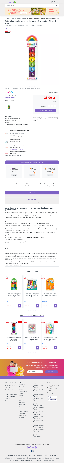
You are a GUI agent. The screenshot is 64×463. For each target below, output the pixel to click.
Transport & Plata (10, 392)
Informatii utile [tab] (32, 199)
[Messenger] (30, 447)
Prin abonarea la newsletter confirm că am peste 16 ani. (43, 365)
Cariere (21, 389)
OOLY (10, 116)
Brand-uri (7, 398)
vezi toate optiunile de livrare (13, 155)
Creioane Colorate (21, 18)
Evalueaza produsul (10, 97)
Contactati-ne (8, 403)
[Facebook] (28, 447)
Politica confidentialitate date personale (25, 398)
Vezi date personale (46, 367)
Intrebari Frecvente (10, 396)
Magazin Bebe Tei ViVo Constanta (38, 426)
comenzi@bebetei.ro (52, 394)
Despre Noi (22, 387)
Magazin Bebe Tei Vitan (38, 422)
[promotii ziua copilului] (32, 11)
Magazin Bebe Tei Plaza (38, 408)
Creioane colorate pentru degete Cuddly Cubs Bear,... (14, 295)
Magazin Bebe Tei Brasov (38, 391)
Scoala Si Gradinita (11, 18)
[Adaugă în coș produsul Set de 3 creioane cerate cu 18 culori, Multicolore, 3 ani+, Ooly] (19, 347)
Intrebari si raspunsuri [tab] (32, 203)
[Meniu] (6, 2)
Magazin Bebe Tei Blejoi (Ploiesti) (38, 431)
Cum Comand (9, 389)
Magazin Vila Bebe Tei (38, 400)
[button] (30, 86)
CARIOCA (44, 301)
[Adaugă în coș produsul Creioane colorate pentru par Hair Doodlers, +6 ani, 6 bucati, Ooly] (37, 305)
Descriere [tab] (32, 192)
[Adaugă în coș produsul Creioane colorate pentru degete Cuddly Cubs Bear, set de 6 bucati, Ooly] (19, 305)
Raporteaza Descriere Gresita (14, 265)
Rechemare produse (10, 401)
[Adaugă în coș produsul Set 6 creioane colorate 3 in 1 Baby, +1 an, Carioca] (55, 305)
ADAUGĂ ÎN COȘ (46, 110)
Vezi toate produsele (52, 92)
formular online (23, 417)
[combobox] (32, 5)
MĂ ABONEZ (51, 372)
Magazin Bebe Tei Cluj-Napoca (38, 435)
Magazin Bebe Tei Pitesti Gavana (38, 404)
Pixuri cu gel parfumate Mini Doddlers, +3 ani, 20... (32, 339)
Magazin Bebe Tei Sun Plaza (38, 417)
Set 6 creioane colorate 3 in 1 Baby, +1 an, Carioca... (49, 294)
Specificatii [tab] (32, 196)
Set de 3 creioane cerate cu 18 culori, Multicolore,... (14, 339)
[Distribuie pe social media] (6, 29)
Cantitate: (43, 106)
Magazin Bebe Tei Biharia (38, 386)
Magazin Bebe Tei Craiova (38, 395)
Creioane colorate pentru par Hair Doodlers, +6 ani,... (32, 295)
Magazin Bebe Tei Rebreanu (38, 413)
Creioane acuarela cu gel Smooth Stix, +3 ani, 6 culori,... (50, 339)
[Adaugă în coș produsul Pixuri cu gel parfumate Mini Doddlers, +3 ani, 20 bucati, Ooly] (37, 347)
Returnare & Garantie (11, 394)
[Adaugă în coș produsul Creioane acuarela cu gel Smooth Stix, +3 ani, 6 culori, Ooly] (55, 347)
